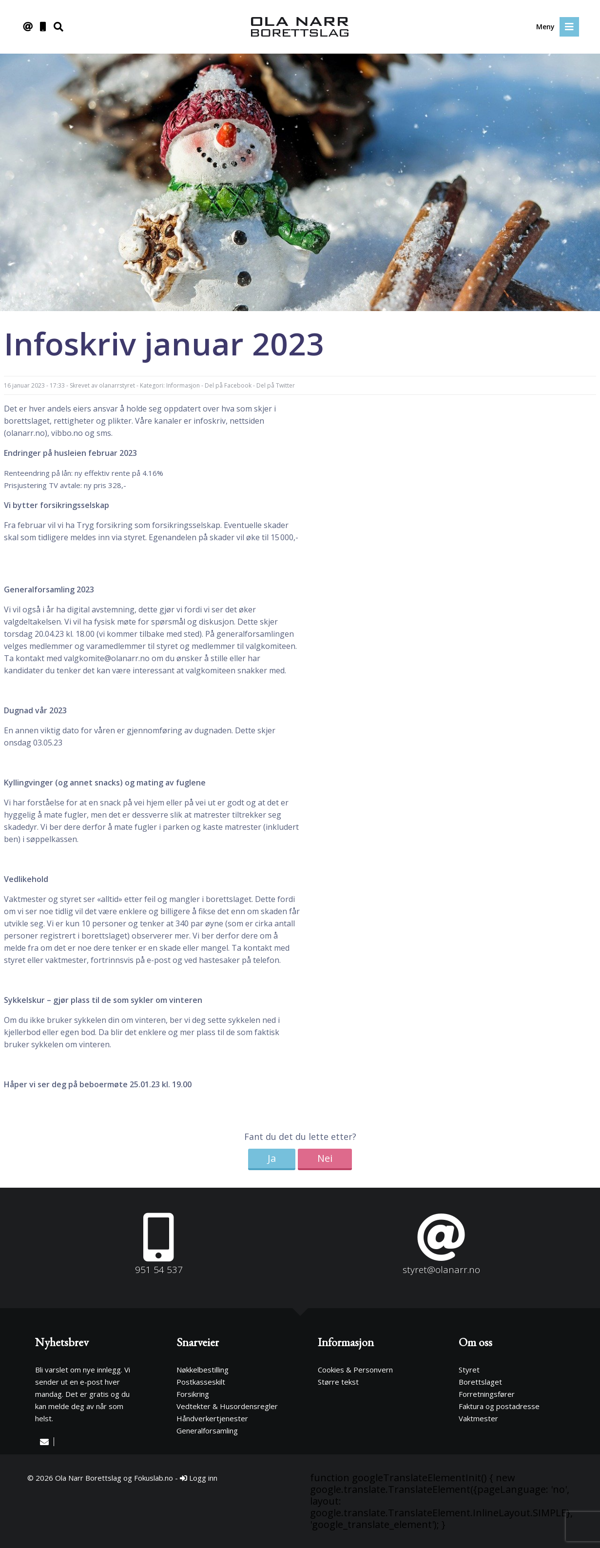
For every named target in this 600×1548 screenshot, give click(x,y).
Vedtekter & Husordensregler (227, 1406)
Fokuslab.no (153, 1478)
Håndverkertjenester (212, 1418)
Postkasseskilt (200, 1382)
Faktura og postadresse (499, 1406)
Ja (272, 1158)
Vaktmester (478, 1418)
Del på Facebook (228, 385)
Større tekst (338, 1382)
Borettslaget (480, 1382)
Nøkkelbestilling (202, 1369)
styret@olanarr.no (441, 1269)
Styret (469, 1369)
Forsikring (192, 1394)
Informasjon (183, 385)
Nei (324, 1158)
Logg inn (198, 1478)
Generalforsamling (207, 1430)
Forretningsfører (487, 1394)
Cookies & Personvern (355, 1369)
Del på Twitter (275, 385)
